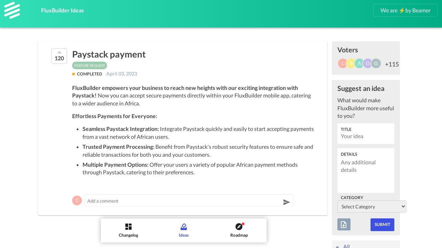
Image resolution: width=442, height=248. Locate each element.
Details (349, 154)
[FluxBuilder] (12, 10)
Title (346, 129)
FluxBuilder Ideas (69, 8)
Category (352, 197)
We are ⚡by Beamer (406, 10)
